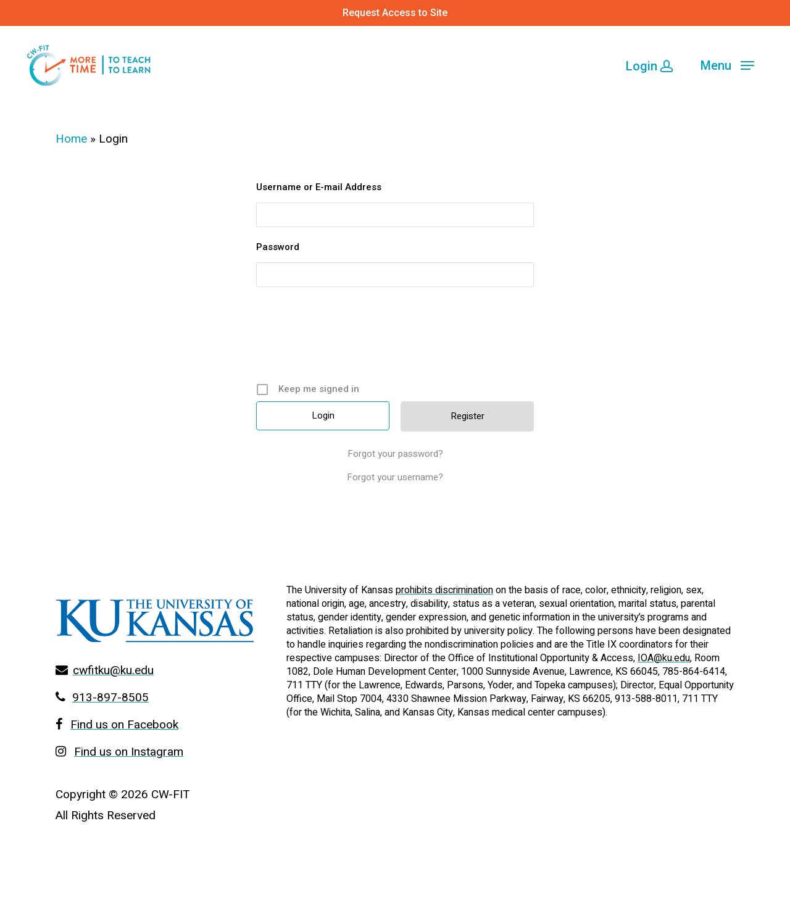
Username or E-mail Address (318, 187)
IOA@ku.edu (664, 658)
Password (277, 246)
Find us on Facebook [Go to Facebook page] (124, 724)
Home (71, 139)
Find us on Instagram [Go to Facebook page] (128, 752)
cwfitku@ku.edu (113, 670)
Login (649, 66)
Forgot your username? (395, 477)
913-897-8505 (110, 697)
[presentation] (396, 339)
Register (467, 416)
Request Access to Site (395, 13)
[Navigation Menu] (727, 65)
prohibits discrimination (444, 590)
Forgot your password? (395, 454)
